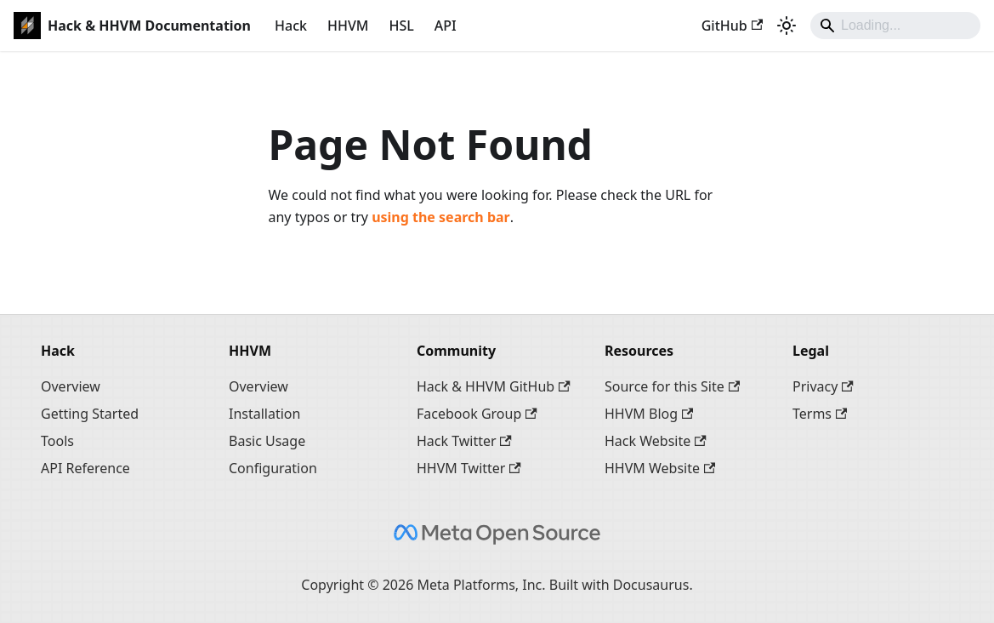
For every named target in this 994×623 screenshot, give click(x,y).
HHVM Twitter (469, 468)
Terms (819, 413)
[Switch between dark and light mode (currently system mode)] (786, 25)
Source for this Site (672, 386)
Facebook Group (477, 413)
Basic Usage (267, 441)
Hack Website (656, 441)
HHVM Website (660, 468)
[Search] (895, 25)
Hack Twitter (464, 441)
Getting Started (90, 413)
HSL (401, 25)
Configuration (273, 468)
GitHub (732, 25)
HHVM (347, 25)
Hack (291, 25)
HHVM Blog (649, 413)
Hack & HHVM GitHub (494, 386)
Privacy (823, 386)
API (446, 25)
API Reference (85, 468)
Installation (264, 413)
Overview (70, 386)
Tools (57, 441)
